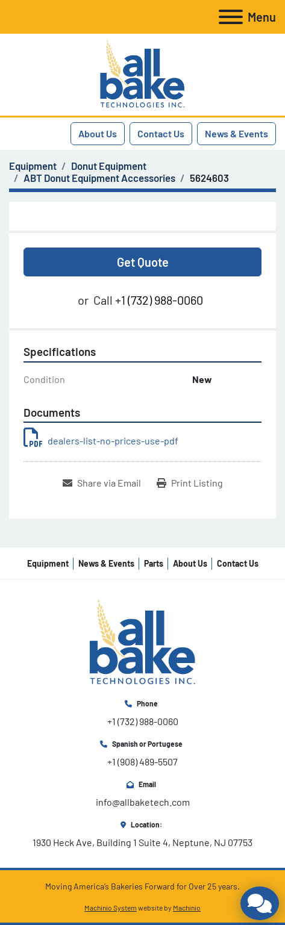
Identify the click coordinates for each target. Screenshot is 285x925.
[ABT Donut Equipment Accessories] (99, 178)
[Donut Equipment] (108, 166)
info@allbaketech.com (143, 802)
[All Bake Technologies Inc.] (142, 641)
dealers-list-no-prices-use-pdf (100, 440)
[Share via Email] (102, 483)
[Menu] (231, 17)
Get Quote (143, 262)
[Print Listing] (190, 483)
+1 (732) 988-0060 (159, 300)
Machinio (187, 907)
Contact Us (160, 133)
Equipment (48, 563)
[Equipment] (33, 166)
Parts (153, 563)
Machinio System (110, 907)
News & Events (236, 133)
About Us (97, 133)
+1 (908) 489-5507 (142, 761)
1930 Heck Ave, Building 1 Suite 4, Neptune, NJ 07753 (142, 842)
